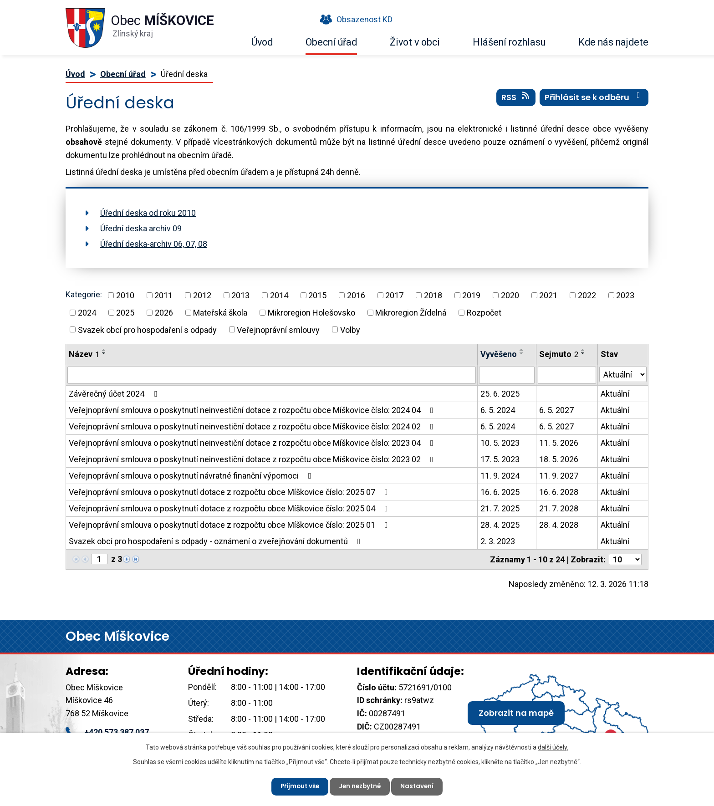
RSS (516, 100)
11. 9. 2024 (500, 475)
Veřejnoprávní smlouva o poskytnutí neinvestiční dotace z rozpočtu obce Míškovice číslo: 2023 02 (253, 459)
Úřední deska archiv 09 (141, 228)
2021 (548, 295)
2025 (125, 312)
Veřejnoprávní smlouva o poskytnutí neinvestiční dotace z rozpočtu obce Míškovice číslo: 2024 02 (253, 426)
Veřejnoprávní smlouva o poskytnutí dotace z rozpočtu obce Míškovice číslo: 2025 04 (230, 508)
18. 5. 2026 (558, 459)
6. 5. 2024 (497, 410)
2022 (587, 295)
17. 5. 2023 (500, 459)
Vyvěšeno (498, 354)
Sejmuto (558, 354)
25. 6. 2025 (500, 393)
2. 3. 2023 (497, 541)
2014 (279, 295)
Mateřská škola (220, 312)
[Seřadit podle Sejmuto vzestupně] (583, 350)
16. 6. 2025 (500, 492)
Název (84, 354)
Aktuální (615, 393)
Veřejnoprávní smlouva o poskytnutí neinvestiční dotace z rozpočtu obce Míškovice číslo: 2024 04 (253, 410)
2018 (433, 295)
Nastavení (420, 785)
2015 (317, 295)
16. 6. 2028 (558, 492)
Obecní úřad (331, 42)
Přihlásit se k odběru (594, 100)
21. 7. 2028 (558, 508)
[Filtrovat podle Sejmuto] (567, 375)
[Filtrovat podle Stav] (623, 374)
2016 (356, 295)
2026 (164, 312)
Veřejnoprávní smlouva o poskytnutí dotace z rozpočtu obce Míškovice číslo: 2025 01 (230, 525)
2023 (625, 295)
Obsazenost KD (354, 19)
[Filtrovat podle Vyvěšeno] (507, 375)
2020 (510, 295)
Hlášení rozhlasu (509, 42)
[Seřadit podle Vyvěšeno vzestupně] (522, 350)
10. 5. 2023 (500, 443)
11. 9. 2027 (558, 475)
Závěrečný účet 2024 (115, 393)
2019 (471, 295)
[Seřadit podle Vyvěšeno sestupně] (522, 353)
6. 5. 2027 (556, 410)
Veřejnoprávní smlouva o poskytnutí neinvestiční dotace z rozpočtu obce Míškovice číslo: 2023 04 (253, 443)
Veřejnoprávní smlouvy (278, 329)
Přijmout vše (297, 785)
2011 (163, 295)
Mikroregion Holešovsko (311, 312)
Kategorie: (84, 294)
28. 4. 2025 (500, 525)
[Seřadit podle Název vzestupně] (104, 350)
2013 (240, 295)
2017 (394, 295)
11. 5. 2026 (558, 443)
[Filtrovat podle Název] (271, 375)
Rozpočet (484, 312)
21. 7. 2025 (500, 508)
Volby (350, 329)
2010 (125, 295)
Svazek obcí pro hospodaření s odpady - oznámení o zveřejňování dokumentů (216, 541)
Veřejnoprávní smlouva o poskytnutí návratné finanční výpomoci (192, 475)
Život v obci (415, 42)
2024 (87, 312)
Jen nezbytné (360, 785)
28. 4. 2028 (558, 525)
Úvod (262, 42)
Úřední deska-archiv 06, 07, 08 (153, 244)
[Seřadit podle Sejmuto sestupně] (583, 353)
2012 (202, 295)
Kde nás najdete (613, 42)
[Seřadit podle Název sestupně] (104, 353)
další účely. (553, 746)
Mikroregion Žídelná (410, 312)
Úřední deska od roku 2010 (148, 213)
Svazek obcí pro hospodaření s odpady (147, 329)
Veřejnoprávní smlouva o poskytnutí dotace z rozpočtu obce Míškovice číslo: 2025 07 (230, 492)
